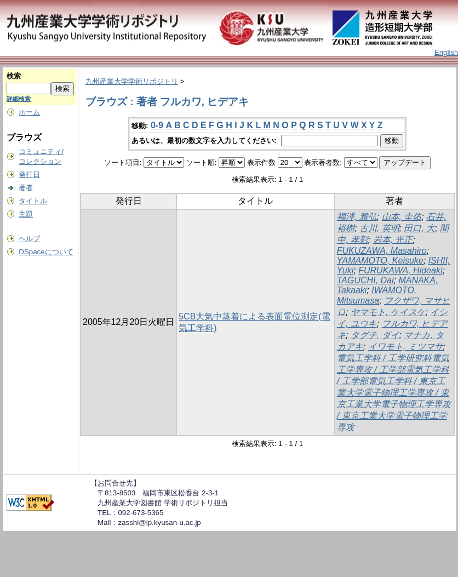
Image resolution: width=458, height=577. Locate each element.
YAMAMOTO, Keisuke (380, 260)
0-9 (157, 125)
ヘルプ (29, 239)
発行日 (29, 174)
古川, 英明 (379, 228)
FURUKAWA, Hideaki (400, 270)
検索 (14, 76)
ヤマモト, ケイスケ (388, 312)
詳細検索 (19, 98)
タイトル (33, 201)
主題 (26, 214)
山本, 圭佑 (402, 216)
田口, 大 (419, 228)
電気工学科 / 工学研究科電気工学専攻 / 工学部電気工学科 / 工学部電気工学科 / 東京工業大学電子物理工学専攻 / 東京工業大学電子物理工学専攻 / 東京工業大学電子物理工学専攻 (394, 392)
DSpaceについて (46, 252)
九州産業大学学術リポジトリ (131, 81)
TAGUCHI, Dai (365, 280)
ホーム (29, 112)
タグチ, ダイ (375, 335)
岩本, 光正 (393, 239)
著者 (26, 188)
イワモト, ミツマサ (405, 346)
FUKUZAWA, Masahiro (382, 250)
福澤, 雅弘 (357, 216)
